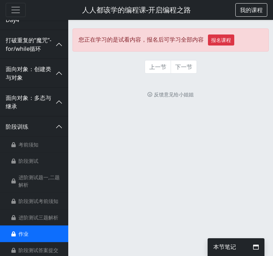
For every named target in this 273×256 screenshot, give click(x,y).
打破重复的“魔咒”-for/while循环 (29, 44)
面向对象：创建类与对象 (28, 73)
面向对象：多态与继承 (28, 102)
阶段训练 (17, 126)
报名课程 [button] (221, 40)
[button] (251, 10)
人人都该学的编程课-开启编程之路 (136, 10)
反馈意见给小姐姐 (171, 94)
